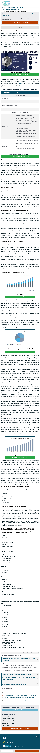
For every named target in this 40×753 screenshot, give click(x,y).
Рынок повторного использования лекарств (16, 701)
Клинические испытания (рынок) (13, 694)
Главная (3, 7)
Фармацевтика (20, 7)
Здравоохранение (11, 7)
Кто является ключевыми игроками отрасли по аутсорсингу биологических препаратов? (20, 685)
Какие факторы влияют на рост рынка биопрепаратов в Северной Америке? (20, 679)
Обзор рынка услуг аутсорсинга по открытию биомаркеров (20, 696)
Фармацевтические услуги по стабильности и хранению (19, 698)
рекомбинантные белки (29, 302)
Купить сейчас (20, 711)
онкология (21, 83)
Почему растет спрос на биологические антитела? (20, 675)
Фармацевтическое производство (11, 9)
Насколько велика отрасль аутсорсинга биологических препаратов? (20, 660)
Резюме (20, 27)
